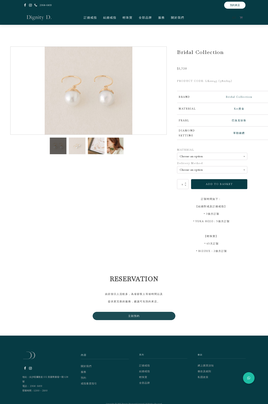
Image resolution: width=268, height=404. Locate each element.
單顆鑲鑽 (239, 133)
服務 (161, 17)
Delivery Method (190, 163)
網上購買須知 (206, 365)
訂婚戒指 (90, 17)
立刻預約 (134, 315)
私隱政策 (203, 377)
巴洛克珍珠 (239, 120)
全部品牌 (145, 17)
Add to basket (219, 184)
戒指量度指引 (89, 383)
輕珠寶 (128, 17)
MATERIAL (185, 149)
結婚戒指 (109, 17)
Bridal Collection (239, 97)
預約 (83, 377)
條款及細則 (204, 371)
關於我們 (177, 17)
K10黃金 (239, 108)
